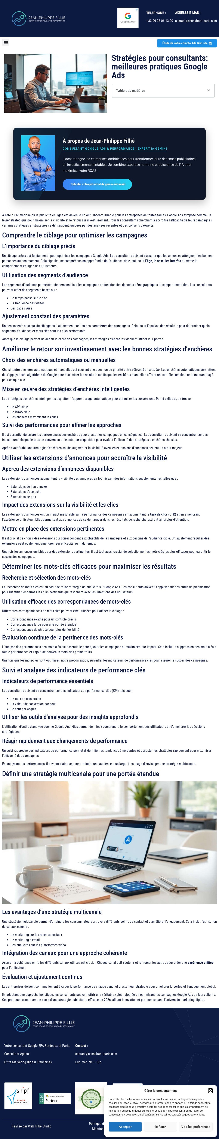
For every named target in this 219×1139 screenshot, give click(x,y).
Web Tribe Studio (39, 1126)
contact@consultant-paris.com (96, 1054)
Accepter (125, 1127)
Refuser (160, 1127)
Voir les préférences (195, 1127)
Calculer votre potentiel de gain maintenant (98, 184)
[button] (210, 1091)
